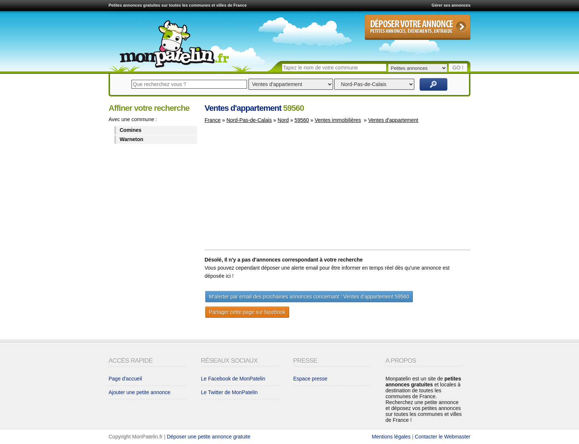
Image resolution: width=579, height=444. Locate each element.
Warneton (131, 139)
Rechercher (433, 84)
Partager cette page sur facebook (247, 312)
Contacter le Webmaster (442, 437)
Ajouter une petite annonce (139, 392)
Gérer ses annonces (451, 5)
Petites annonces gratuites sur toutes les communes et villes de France (178, 5)
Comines (130, 130)
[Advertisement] (267, 190)
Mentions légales (391, 437)
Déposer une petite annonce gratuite (209, 437)
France (213, 120)
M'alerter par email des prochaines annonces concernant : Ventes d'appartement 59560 (309, 297)
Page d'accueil (125, 379)
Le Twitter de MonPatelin (229, 392)
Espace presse (310, 379)
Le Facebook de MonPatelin (233, 379)
